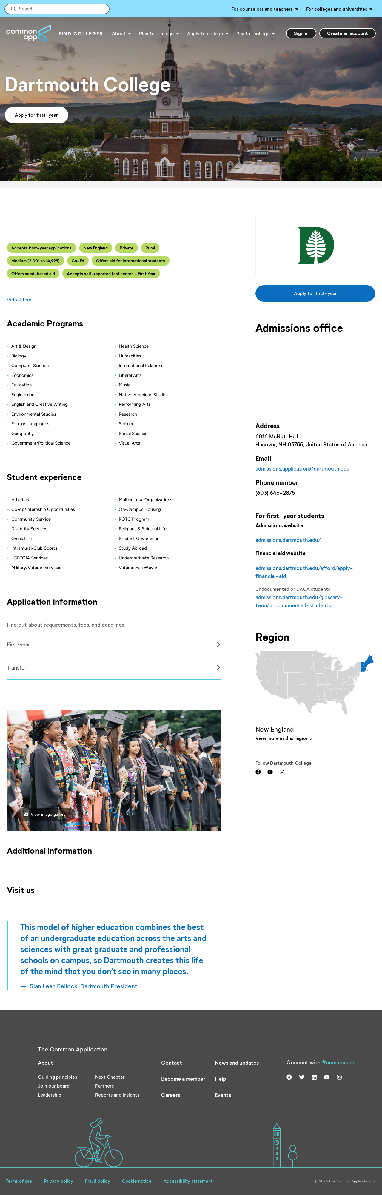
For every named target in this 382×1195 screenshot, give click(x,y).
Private (126, 247)
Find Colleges (81, 33)
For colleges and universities (336, 9)
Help (220, 1078)
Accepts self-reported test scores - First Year (111, 273)
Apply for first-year (36, 115)
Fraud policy (97, 1181)
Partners (104, 1085)
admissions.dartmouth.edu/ (288, 539)
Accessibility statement (188, 1181)
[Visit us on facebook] (258, 771)
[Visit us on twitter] (301, 1076)
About (119, 33)
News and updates (237, 1062)
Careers (170, 1094)
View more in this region (282, 738)
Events (223, 1094)
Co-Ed (78, 260)
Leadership (49, 1094)
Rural (150, 247)
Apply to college (205, 33)
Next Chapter (110, 1077)
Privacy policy (58, 1181)
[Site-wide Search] (57, 9)
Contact (171, 1062)
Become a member (183, 1078)
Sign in (301, 33)
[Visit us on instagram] (282, 771)
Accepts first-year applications (41, 247)
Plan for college (156, 33)
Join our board (54, 1085)
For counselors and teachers (262, 9)
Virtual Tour (19, 300)
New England (96, 247)
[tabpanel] (114, 644)
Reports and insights (117, 1094)
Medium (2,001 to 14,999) (35, 260)
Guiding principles (57, 1077)
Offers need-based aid (33, 273)
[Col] (114, 656)
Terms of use (19, 1181)
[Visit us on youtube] (270, 771)
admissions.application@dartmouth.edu (302, 468)
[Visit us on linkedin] (314, 1076)
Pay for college (252, 33)
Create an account (347, 33)
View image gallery (45, 814)
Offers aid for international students (130, 260)
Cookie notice (137, 1181)
